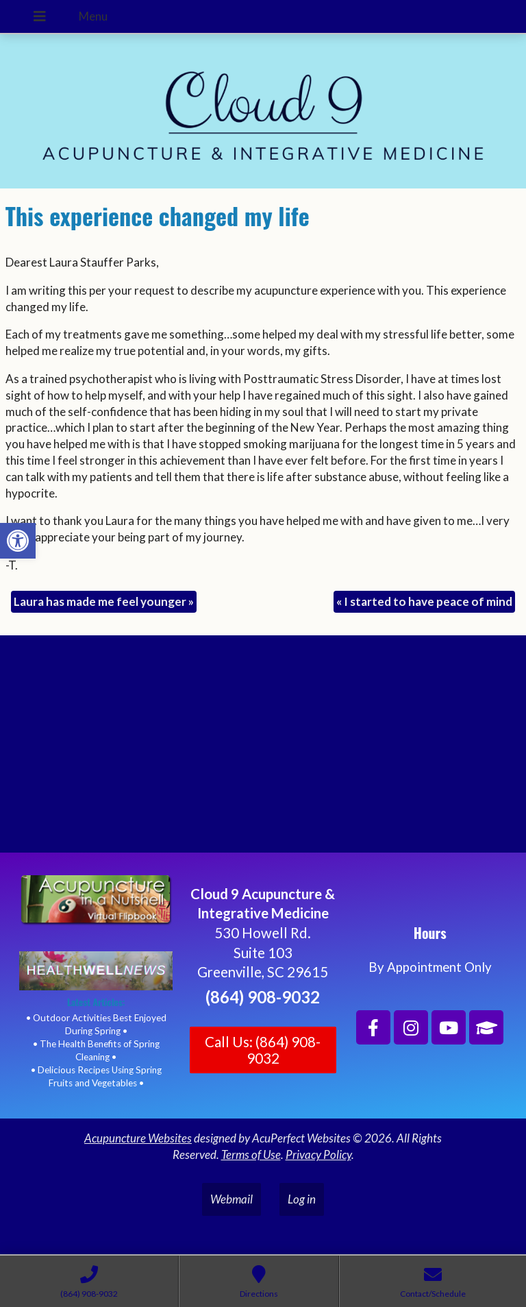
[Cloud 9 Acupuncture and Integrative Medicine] (263, 750)
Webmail (231, 1199)
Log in (302, 1199)
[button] (18, 541)
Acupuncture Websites (138, 1138)
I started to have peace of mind (424, 601)
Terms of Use (251, 1154)
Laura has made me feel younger (104, 601)
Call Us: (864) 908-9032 (263, 1050)
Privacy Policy (318, 1154)
